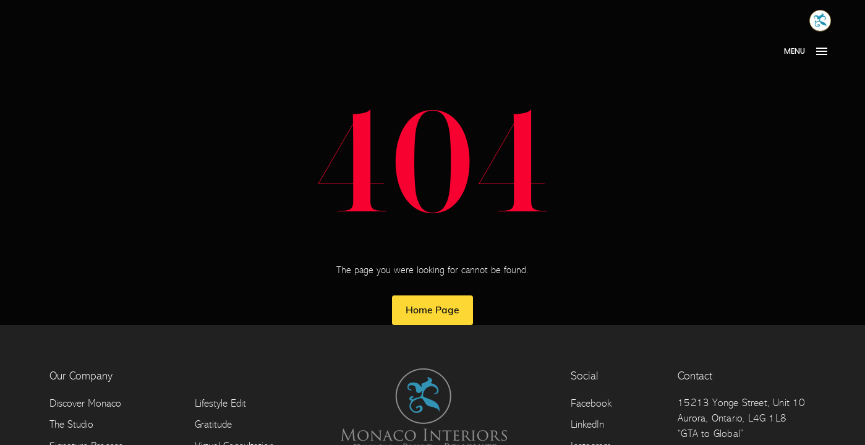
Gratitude (213, 424)
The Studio (71, 424)
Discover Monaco (85, 403)
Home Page (432, 309)
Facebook (591, 403)
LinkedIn (587, 424)
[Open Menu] (810, 51)
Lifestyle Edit (220, 403)
